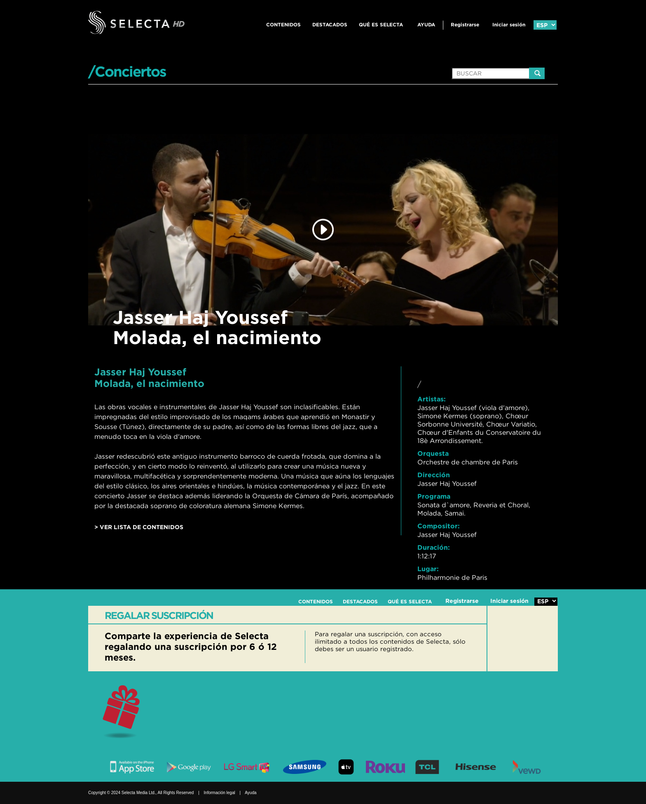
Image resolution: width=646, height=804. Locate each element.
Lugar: (428, 568)
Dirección (433, 474)
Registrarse (465, 24)
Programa (433, 496)
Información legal (219, 792)
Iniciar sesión (508, 24)
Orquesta (433, 453)
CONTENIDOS (283, 24)
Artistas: (431, 399)
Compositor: (438, 526)
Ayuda (426, 24)
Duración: (433, 547)
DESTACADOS (329, 24)
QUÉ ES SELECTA (381, 24)
